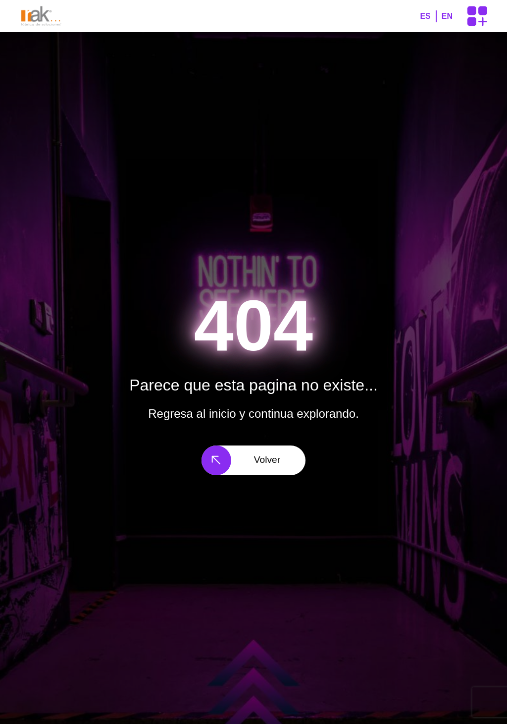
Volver (241, 460)
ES (425, 16)
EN (447, 16)
